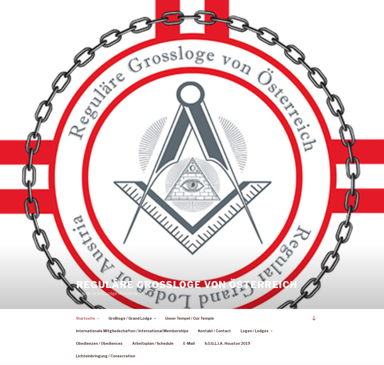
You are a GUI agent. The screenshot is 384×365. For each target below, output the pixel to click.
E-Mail (189, 343)
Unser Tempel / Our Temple (189, 318)
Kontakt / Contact (214, 331)
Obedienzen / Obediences (99, 343)
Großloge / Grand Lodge (132, 318)
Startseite (88, 318)
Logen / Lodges (257, 331)
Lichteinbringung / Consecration (105, 356)
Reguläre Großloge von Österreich (187, 284)
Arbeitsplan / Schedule (153, 343)
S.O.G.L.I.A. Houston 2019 (227, 343)
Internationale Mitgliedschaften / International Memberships (132, 331)
